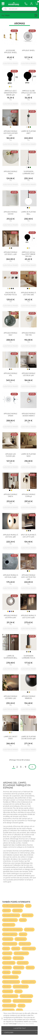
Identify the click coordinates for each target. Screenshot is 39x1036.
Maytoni (16, 972)
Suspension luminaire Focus (28, 657)
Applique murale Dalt (10, 334)
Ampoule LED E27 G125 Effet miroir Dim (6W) (28, 254)
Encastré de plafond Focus (10, 293)
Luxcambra (22, 963)
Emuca (23, 934)
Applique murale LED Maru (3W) (10, 697)
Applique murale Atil (10, 374)
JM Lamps (18, 958)
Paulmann (8, 991)
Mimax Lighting (28, 982)
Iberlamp (7, 953)
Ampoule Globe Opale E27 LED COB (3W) (28, 93)
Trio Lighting (8, 1010)
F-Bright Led (24, 944)
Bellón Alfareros (10, 920)
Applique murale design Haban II (28, 415)
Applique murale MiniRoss (28, 697)
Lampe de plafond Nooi (28, 455)
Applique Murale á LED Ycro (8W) (28, 293)
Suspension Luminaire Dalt (28, 172)
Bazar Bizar (27, 915)
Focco (6, 949)
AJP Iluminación (21, 953)
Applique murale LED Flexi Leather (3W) (10, 133)
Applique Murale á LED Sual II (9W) (10, 576)
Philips (18, 991)
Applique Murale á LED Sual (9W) (10, 536)
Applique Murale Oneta (10, 495)
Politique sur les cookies (25, 1024)
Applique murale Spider (10, 415)
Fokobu (16, 949)
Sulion (21, 1006)
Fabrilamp (8, 939)
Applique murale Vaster (10, 213)
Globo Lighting (28, 949)
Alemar (6, 910)
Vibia (19, 1010)
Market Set (19, 968)
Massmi (30, 968)
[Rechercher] (21, 9)
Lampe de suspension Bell (10, 657)
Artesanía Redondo (11, 915)
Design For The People (12, 930)
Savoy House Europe (22, 1001)
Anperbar (17, 910)
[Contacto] (25, 3)
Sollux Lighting (9, 1006)
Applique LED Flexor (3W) (10, 455)
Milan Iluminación (10, 977)
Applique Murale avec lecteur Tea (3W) (28, 577)
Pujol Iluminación (10, 996)
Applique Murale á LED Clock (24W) (28, 616)
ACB (28, 906)
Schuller (7, 1001)
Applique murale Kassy (10, 172)
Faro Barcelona (10, 944)
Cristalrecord (9, 925)
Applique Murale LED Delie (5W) (28, 374)
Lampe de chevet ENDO (10, 737)
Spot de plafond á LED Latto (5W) (28, 536)
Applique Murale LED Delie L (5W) (10, 253)
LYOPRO (7, 968)
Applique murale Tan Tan (28, 334)
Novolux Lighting (20, 987)
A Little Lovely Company (13, 906)
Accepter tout (19, 1028)
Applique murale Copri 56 (28, 495)
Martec (6, 972)
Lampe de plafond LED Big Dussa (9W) (28, 737)
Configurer (19, 1033)
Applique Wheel (28, 50)
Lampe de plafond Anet (28, 132)
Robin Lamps (26, 996)
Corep (22, 920)
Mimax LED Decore (11, 982)
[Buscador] (5, 9)
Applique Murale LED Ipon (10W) (10, 616)
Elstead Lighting (10, 934)
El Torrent (29, 930)
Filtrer (20, 15)
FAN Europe (20, 939)
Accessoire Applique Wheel (10, 51)
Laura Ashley (9, 963)
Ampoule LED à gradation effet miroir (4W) (10, 93)
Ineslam (7, 958)
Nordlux (7, 987)
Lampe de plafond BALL (28, 213)
